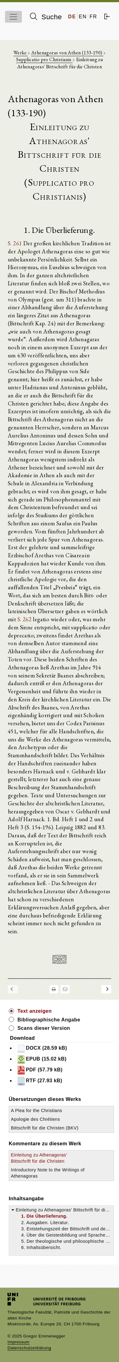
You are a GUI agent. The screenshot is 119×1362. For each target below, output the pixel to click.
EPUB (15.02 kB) (42, 1059)
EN (83, 16)
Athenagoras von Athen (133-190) (67, 52)
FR (93, 16)
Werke (20, 52)
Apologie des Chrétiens (35, 1119)
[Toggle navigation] (13, 17)
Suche (46, 17)
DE (72, 16)
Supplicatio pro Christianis (44, 59)
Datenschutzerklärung (29, 1348)
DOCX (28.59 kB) (42, 1048)
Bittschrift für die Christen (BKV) (45, 1127)
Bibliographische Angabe (48, 1019)
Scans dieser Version (43, 1028)
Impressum (18, 1342)
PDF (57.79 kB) (40, 1070)
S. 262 (24, 619)
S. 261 (15, 243)
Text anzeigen (34, 1011)
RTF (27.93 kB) (39, 1081)
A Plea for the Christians (36, 1110)
